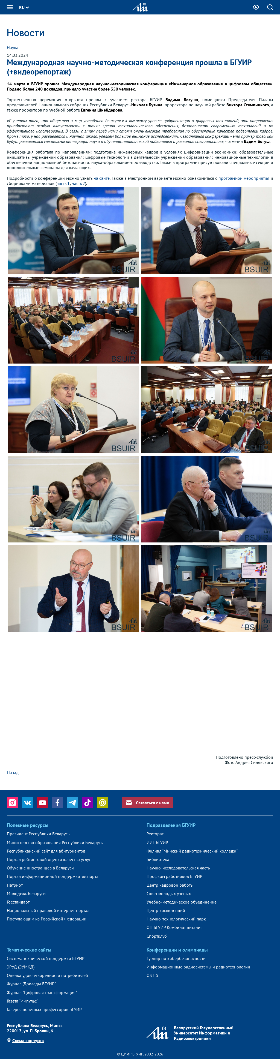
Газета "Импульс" (22, 1001)
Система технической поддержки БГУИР (45, 958)
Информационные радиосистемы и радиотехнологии (198, 967)
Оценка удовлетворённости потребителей (47, 975)
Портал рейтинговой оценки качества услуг (49, 859)
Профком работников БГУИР (174, 876)
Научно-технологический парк (176, 919)
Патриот (15, 885)
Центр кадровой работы (170, 885)
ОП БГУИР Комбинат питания (175, 927)
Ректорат (155, 833)
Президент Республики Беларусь (38, 833)
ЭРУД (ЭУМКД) (20, 967)
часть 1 (63, 183)
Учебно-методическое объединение (182, 902)
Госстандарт (18, 902)
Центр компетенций (166, 910)
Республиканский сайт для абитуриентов (46, 851)
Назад (13, 772)
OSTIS (152, 975)
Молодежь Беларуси (26, 893)
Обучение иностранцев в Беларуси (40, 868)
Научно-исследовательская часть (178, 868)
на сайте (102, 178)
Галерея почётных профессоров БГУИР (44, 1009)
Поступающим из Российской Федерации (46, 919)
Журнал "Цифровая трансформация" (42, 992)
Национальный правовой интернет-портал (48, 910)
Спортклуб (157, 936)
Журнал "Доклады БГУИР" (31, 983)
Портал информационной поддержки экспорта (52, 876)
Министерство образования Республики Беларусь (55, 842)
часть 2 (78, 183)
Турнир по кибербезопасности (176, 958)
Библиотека (158, 859)
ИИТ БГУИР (157, 842)
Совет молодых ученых (169, 893)
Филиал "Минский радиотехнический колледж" (192, 851)
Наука (12, 47)
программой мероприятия (244, 178)
